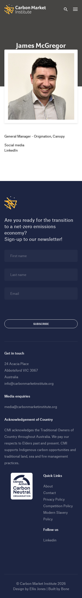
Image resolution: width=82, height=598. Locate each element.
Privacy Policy (54, 499)
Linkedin (49, 540)
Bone (65, 589)
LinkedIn (11, 150)
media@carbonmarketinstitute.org (30, 407)
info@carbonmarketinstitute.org (29, 383)
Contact (49, 493)
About (48, 486)
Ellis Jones (38, 589)
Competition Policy (58, 506)
